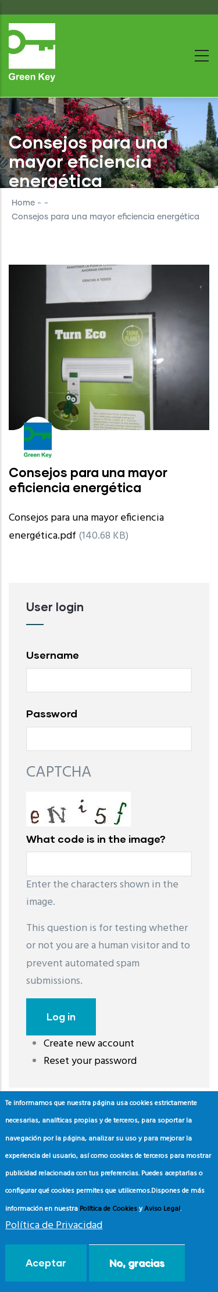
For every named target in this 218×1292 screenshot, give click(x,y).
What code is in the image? (96, 838)
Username (52, 654)
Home (23, 203)
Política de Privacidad (53, 1225)
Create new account (89, 1043)
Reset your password (90, 1061)
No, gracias (137, 1263)
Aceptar (46, 1263)
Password (51, 713)
